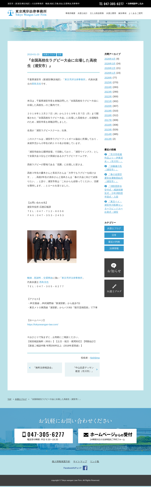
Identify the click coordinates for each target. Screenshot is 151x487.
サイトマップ (80, 462)
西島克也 (36, 85)
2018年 (108, 116)
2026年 (108, 78)
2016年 (108, 125)
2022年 (108, 97)
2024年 (108, 88)
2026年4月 (110, 59)
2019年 (108, 111)
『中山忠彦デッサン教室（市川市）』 (83, 370)
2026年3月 (110, 64)
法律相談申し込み (135, 4)
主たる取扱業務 (97, 13)
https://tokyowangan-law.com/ (42, 325)
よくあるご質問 (135, 13)
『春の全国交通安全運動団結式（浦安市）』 (113, 179)
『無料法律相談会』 (44, 368)
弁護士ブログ (49, 56)
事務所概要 (70, 13)
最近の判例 (114, 242)
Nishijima (95, 359)
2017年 (108, 121)
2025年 (108, 83)
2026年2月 (110, 69)
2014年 (108, 135)
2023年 (108, 93)
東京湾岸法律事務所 (75, 80)
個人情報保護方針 (61, 462)
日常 (60, 56)
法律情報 (114, 249)
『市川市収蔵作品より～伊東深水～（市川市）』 (113, 159)
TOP (9, 400)
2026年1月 (110, 74)
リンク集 (94, 462)
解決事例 (122, 13)
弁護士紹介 (82, 13)
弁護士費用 (111, 13)
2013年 (108, 140)
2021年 (108, 102)
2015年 (108, 130)
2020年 (108, 107)
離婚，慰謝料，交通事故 (40, 278)
